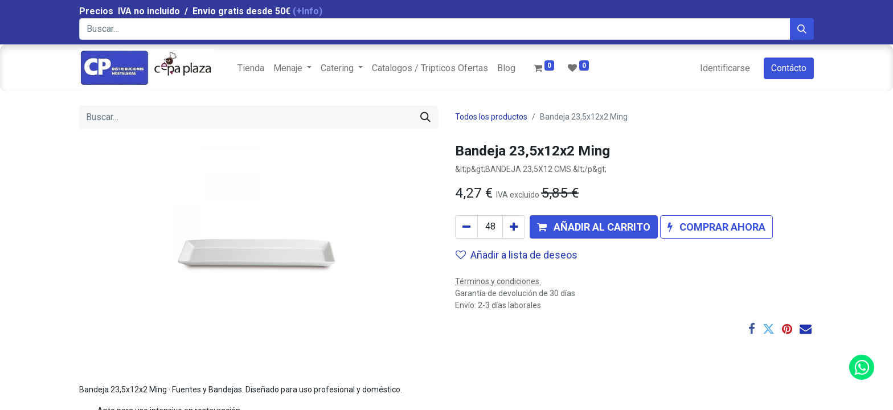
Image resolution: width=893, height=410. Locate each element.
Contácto (788, 68)
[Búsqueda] (802, 29)
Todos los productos (491, 116)
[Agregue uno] (513, 227)
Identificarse (725, 68)
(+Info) (307, 11)
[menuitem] (251, 68)
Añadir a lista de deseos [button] (516, 255)
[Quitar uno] (466, 227)
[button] (594, 227)
